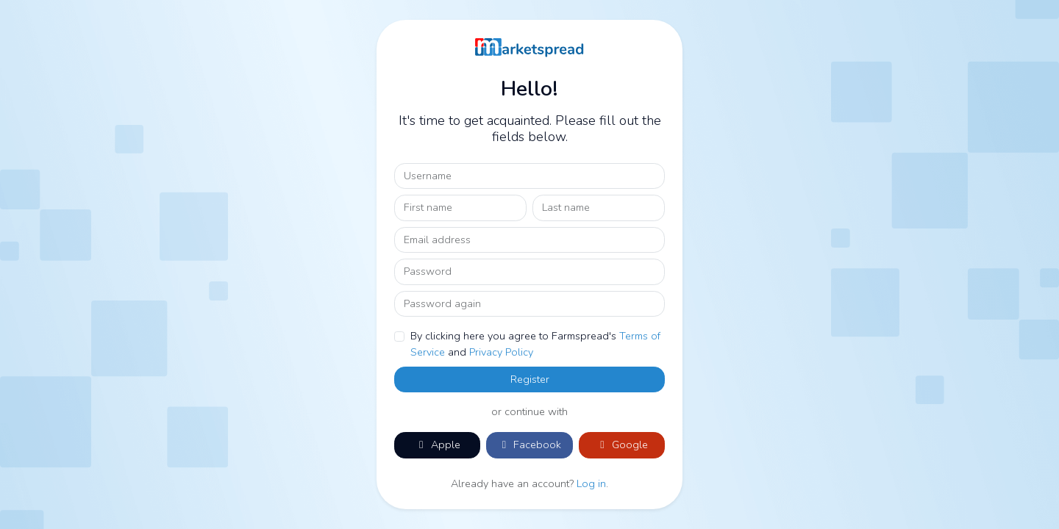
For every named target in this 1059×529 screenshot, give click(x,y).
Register (529, 379)
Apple (437, 444)
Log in (591, 483)
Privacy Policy (501, 352)
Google (622, 444)
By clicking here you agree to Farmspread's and (535, 343)
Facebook (529, 444)
